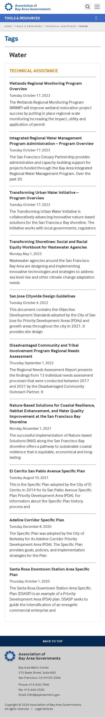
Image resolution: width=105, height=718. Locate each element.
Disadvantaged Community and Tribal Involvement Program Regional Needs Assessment (44, 350)
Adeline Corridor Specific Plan (36, 520)
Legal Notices (44, 709)
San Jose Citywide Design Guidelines (42, 296)
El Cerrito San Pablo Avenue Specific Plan (47, 471)
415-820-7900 (39, 684)
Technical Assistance (61, 26)
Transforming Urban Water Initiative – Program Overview (44, 195)
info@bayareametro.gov (43, 695)
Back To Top (52, 641)
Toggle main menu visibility (97, 6)
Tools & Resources (22, 18)
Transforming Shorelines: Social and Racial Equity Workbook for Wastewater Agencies (48, 244)
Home (8, 26)
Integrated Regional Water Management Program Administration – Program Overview (51, 140)
